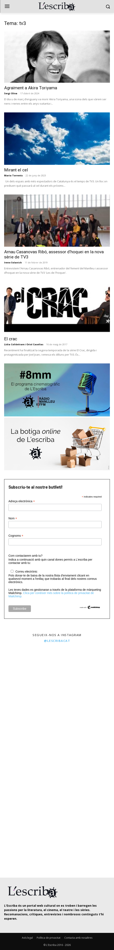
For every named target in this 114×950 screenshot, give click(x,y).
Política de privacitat (48, 937)
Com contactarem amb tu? (25, 555)
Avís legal (27, 937)
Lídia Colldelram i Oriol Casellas (23, 344)
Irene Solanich (13, 262)
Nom (12, 518)
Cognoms (15, 536)
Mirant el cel (16, 169)
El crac (10, 338)
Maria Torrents (13, 175)
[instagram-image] (28, 673)
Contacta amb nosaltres (78, 937)
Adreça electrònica (21, 501)
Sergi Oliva (10, 93)
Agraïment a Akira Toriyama (30, 87)
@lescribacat (57, 641)
